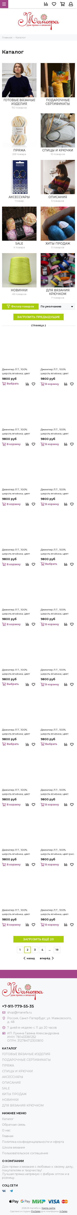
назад (29, 958)
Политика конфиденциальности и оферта (33, 1142)
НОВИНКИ (19, 290)
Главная (7, 1136)
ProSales (35, 1211)
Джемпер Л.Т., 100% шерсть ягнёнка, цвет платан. (16, 852)
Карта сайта (48, 1208)
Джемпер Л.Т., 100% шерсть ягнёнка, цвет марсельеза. (54, 672)
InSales (63, 1211)
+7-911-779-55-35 (18, 1006)
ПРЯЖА (19, 150)
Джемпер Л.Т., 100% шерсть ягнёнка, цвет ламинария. (16, 612)
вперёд (47, 958)
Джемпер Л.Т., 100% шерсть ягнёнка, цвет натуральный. (16, 732)
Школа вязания (13, 1147)
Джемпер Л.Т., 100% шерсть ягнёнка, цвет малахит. (16, 672)
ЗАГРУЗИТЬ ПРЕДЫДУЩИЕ (38, 317)
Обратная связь (13, 1124)
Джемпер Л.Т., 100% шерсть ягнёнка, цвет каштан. (16, 432)
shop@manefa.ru (19, 1012)
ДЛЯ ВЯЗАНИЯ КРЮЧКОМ (58, 292)
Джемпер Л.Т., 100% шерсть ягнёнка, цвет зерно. (16, 371)
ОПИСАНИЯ (57, 197)
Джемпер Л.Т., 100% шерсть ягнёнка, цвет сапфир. (54, 912)
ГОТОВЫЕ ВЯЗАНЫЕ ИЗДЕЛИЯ (19, 102)
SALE (19, 243)
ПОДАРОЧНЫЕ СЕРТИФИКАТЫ (58, 102)
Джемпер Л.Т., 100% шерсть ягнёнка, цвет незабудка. (16, 792)
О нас (6, 1130)
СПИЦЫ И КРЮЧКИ (57, 150)
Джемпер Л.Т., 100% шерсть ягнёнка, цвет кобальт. (54, 432)
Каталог (8, 1119)
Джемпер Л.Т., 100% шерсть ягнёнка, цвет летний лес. (54, 612)
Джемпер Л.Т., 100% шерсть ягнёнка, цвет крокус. (54, 552)
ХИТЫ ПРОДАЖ (58, 243)
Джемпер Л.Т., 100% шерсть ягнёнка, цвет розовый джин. (16, 912)
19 (57, 949)
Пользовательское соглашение (25, 1153)
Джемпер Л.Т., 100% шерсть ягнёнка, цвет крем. (16, 552)
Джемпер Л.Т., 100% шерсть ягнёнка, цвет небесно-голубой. (54, 732)
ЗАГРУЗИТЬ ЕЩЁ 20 (38, 939)
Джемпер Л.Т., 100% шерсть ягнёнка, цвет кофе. (16, 492)
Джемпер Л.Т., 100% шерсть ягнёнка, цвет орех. (54, 792)
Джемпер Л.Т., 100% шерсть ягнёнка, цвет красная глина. (54, 492)
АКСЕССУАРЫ (19, 197)
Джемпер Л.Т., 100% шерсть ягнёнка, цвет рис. (58, 851)
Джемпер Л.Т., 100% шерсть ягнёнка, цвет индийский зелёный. (54, 371)
